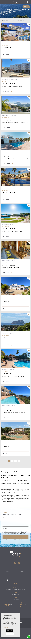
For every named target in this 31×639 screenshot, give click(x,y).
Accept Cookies (10, 630)
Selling (7, 573)
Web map (25, 614)
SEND (15, 537)
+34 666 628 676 (15, 599)
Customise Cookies (9, 633)
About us (22, 573)
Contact (22, 577)
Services (8, 575)
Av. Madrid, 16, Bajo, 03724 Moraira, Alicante (15, 589)
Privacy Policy (15, 532)
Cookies (20, 614)
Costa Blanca (7, 577)
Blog (22, 575)
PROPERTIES (22, 571)
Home (7, 571)
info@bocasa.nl (15, 594)
